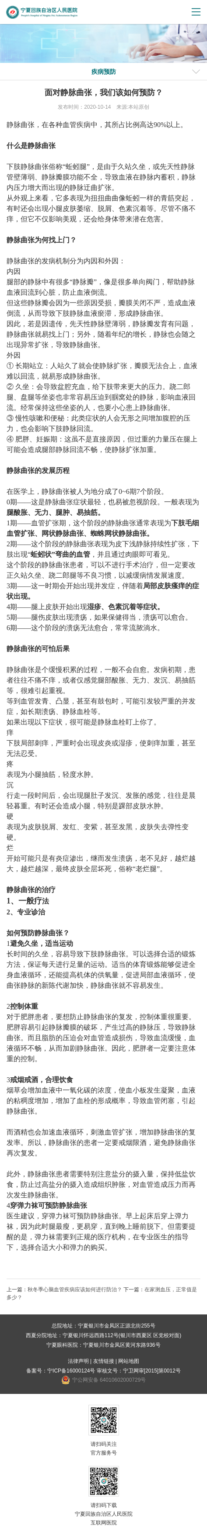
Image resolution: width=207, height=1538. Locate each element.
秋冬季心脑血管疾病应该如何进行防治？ (75, 1289)
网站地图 (128, 1361)
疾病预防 (103, 71)
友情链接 (103, 1361)
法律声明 (78, 1361)
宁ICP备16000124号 (71, 1371)
